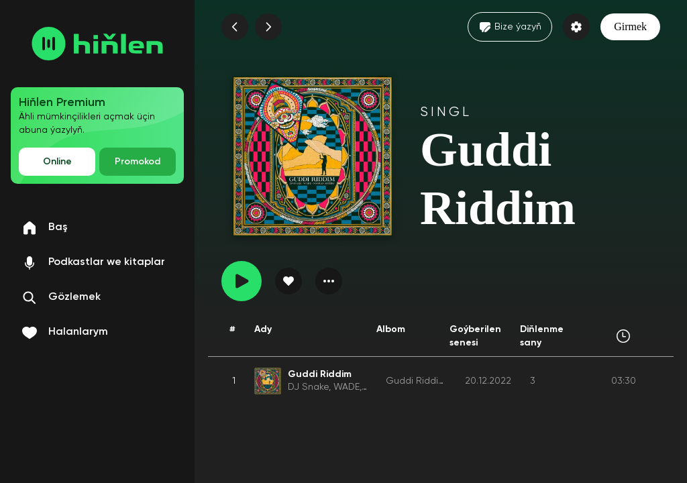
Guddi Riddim (416, 381)
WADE (346, 387)
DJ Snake (308, 387)
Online (57, 161)
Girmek (630, 26)
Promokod (137, 161)
